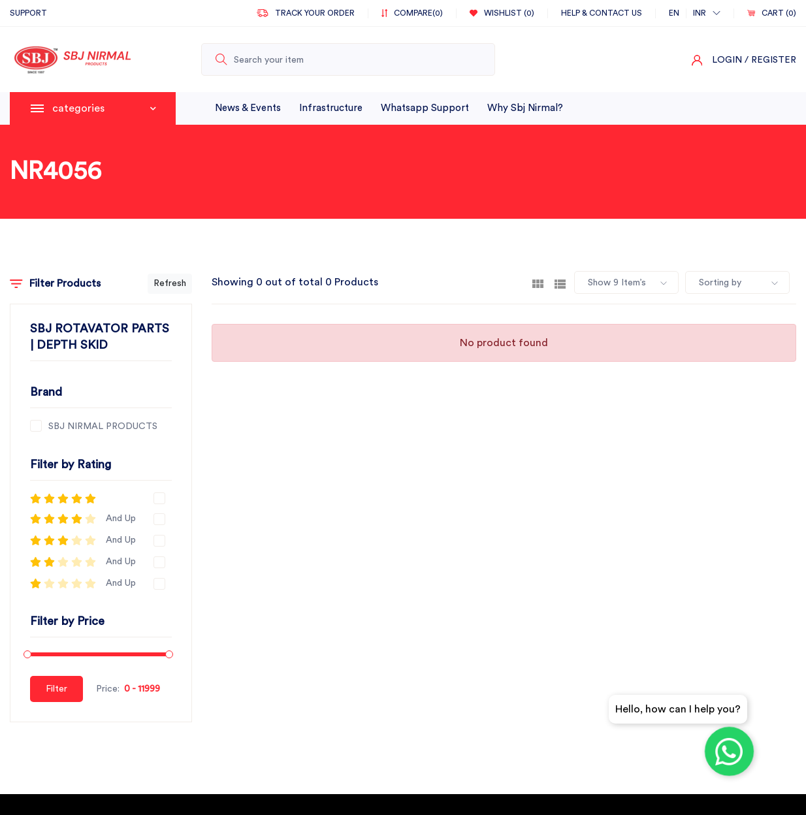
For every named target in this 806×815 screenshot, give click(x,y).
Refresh (169, 283)
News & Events (248, 108)
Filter (56, 689)
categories (104, 108)
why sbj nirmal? (525, 108)
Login (727, 60)
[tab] (537, 283)
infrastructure (331, 108)
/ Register (770, 60)
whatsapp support (425, 108)
